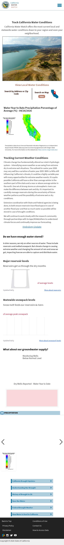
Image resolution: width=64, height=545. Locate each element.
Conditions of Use (40, 521)
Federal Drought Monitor (32, 507)
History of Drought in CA (32, 494)
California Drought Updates (32, 481)
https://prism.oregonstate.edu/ (48, 150)
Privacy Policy (8, 525)
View (42, 96)
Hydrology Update (32, 226)
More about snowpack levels (50, 340)
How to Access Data (41, 530)
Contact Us (37, 525)
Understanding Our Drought (32, 487)
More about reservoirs (52, 290)
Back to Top (6, 521)
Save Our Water (32, 501)
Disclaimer (6, 530)
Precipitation (9, 413)
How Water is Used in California (32, 514)
